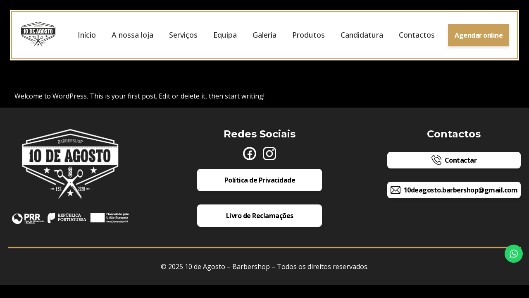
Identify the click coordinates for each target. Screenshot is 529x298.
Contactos (417, 35)
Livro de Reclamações (259, 216)
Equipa (225, 35)
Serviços (183, 35)
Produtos (308, 35)
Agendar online (479, 35)
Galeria (264, 35)
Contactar (454, 161)
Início (87, 35)
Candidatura (362, 35)
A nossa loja (132, 35)
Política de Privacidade (259, 180)
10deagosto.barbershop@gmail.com (454, 191)
